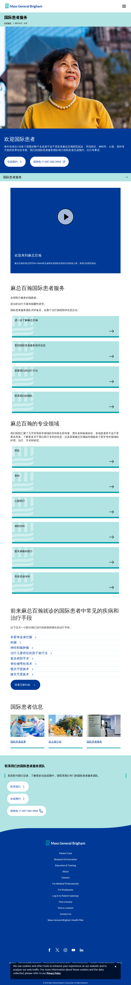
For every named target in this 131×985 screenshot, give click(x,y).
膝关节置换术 (20, 674)
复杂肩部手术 (20, 658)
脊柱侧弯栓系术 (21, 664)
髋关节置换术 (20, 669)
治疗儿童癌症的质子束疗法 (29, 653)
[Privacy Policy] (54, 973)
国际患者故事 (18, 741)
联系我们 (15, 786)
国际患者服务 (15, 17)
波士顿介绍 (54, 741)
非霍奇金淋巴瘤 (21, 637)
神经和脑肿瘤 (20, 648)
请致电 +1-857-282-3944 (47, 161)
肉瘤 (13, 642)
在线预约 (12, 161)
